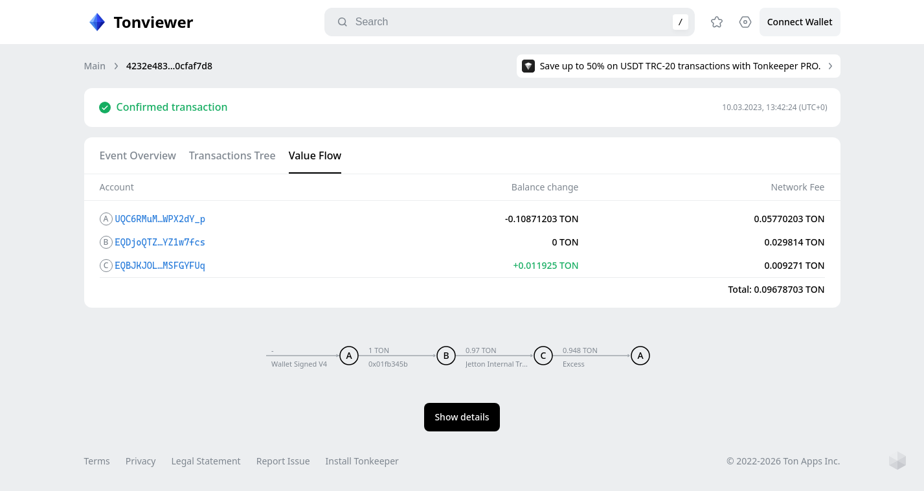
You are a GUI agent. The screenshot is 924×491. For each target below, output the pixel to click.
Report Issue (283, 461)
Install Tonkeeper (362, 461)
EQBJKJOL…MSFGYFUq (160, 265)
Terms (97, 461)
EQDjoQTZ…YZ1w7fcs (160, 242)
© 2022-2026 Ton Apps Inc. (783, 461)
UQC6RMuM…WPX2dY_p (160, 219)
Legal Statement (205, 461)
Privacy (141, 461)
